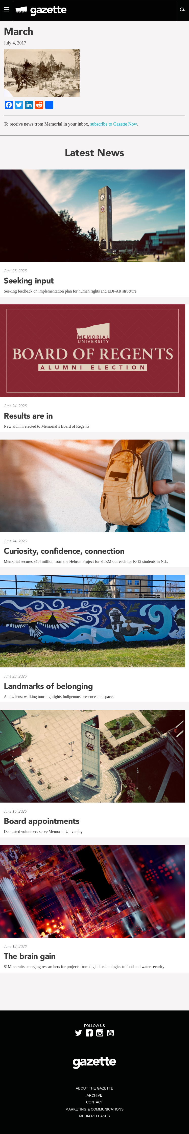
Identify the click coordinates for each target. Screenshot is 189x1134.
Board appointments (41, 821)
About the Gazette (94, 1088)
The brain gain (29, 956)
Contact (94, 1102)
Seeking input (29, 280)
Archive (94, 1095)
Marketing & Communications (94, 1109)
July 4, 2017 (15, 42)
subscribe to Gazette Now (113, 124)
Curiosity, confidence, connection (64, 550)
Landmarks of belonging (48, 686)
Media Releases (94, 1116)
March (18, 31)
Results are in (28, 415)
